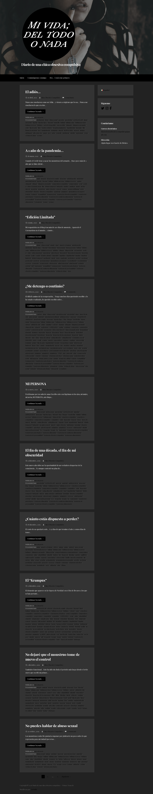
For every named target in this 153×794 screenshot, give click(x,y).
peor (49, 133)
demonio (28, 332)
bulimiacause (47, 417)
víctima (60, 366)
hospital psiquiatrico (59, 128)
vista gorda (54, 369)
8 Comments (71, 292)
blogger (69, 319)
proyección (37, 562)
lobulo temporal (50, 186)
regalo (68, 708)
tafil (32, 266)
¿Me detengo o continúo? (44, 286)
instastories (43, 700)
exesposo (28, 698)
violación (33, 369)
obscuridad (29, 191)
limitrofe (28, 258)
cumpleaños (36, 619)
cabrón (71, 690)
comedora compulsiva (69, 417)
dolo (33, 337)
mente (53, 258)
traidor (45, 711)
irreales (57, 343)
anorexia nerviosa (70, 754)
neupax (64, 189)
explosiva (65, 340)
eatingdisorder (67, 337)
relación (38, 356)
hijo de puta (33, 128)
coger (77, 611)
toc (57, 430)
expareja (44, 557)
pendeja (84, 348)
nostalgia (78, 425)
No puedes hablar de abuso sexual (51, 725)
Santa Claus (72, 634)
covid (80, 184)
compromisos (73, 184)
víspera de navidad (67, 639)
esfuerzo (74, 695)
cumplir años (44, 619)
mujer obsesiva (51, 189)
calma (43, 324)
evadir (33, 255)
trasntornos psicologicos (70, 266)
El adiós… (33, 91)
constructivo (83, 327)
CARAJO (55, 324)
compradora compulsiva (60, 184)
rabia (74, 353)
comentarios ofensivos (57, 613)
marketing (43, 703)
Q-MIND (43, 634)
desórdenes (41, 335)
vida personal (79, 366)
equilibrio (84, 555)
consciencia (75, 327)
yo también (62, 369)
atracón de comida (53, 178)
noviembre (72, 629)
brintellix (57, 122)
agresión (61, 120)
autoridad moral (30, 181)
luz (85, 557)
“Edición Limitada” (40, 217)
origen (37, 560)
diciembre (71, 619)
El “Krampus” (36, 580)
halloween (67, 759)
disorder (28, 337)
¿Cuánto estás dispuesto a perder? (52, 518)
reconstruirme (82, 261)
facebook (35, 698)
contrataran (42, 692)
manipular (54, 130)
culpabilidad (42, 555)
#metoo (39, 314)
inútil (49, 700)
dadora (55, 555)
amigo (66, 547)
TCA (41, 430)
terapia (53, 430)
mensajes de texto (49, 626)
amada (52, 245)
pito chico (52, 705)
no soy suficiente (38, 629)
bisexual (50, 122)
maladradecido (79, 700)
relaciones (44, 356)
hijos (39, 128)
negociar (62, 703)
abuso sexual (53, 120)
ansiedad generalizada (52, 317)
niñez (32, 560)
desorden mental (31, 335)
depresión (41, 332)
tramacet (34, 194)
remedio (59, 133)
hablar (61, 759)
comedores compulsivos (33, 488)
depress (48, 332)
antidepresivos (65, 317)
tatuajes (55, 358)
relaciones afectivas (55, 356)
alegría (39, 687)
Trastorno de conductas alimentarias (61, 197)
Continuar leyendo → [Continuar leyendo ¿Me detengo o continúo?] (35, 306)
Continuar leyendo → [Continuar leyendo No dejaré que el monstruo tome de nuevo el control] (35, 679)
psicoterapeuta (82, 350)
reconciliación (72, 261)
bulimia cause (70, 122)
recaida (53, 708)
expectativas (58, 340)
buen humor (52, 248)
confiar (61, 327)
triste (58, 639)
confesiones (45, 327)
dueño (68, 695)
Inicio (22, 78)
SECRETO (37, 764)
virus (69, 271)
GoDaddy (34, 789)
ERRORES (28, 340)
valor (58, 565)
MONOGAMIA (68, 130)
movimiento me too (31, 348)
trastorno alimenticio (41, 197)
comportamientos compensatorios (66, 552)
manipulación (45, 130)
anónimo (54, 754)
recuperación (44, 263)
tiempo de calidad (65, 358)
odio (79, 348)
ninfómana (70, 425)
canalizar (49, 324)
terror (64, 764)
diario (81, 335)
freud (66, 422)
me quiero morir (44, 425)
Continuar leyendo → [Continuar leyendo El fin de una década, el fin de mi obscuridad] (35, 475)
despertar (49, 335)
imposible (55, 255)
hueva (82, 698)
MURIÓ (71, 626)
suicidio (72, 133)
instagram (36, 700)
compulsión (63, 488)
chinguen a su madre (79, 125)
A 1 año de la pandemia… (44, 150)
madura (66, 186)
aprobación (29, 549)
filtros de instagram (56, 698)
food (65, 491)
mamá (78, 186)
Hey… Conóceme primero (60, 78)
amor (77, 314)
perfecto (36, 261)
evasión (37, 255)
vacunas (51, 202)
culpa (35, 555)
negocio (76, 130)
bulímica (40, 125)
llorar (34, 345)
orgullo (78, 703)
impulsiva (63, 255)
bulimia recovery (30, 125)
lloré (38, 345)
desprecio (75, 335)
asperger (73, 317)
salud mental (73, 263)
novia (82, 189)
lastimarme (84, 624)
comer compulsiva (72, 613)
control (27, 330)
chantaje (61, 324)
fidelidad (49, 621)
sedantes (81, 263)
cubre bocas (55, 253)
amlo (38, 178)
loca (39, 130)
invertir (54, 700)
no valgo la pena (49, 629)
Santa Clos (79, 634)
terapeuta (46, 430)
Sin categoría (38, 117)
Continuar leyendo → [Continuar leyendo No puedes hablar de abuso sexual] (35, 745)
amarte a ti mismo (65, 245)
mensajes (40, 626)
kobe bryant (78, 343)
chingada (69, 125)
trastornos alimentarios (47, 271)
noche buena (60, 629)
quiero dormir (51, 634)
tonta (34, 711)
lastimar (76, 624)
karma (53, 624)
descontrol (63, 253)
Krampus (70, 624)
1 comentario (69, 98)
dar (60, 555)
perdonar (84, 258)
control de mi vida (37, 330)
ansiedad (41, 317)
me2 (61, 345)
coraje (71, 616)
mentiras (67, 345)
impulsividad (71, 128)
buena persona (71, 248)
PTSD (60, 353)
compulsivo (55, 420)
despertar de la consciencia (62, 335)
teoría (80, 708)
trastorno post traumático (65, 199)
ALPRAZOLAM (78, 120)
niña (79, 761)
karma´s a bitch (61, 624)
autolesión (80, 178)
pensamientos (50, 560)
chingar (34, 184)
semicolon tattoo (79, 356)
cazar (27, 759)
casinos (79, 181)
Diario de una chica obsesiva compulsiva (50, 64)
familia (67, 557)
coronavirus (78, 250)
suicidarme (65, 133)
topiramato (79, 133)
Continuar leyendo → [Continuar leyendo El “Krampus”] (35, 600)
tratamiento (38, 202)
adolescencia (50, 412)
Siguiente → (66, 776)
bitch (81, 608)
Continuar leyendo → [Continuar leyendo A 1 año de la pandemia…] (35, 170)
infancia (34, 624)
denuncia (35, 332)
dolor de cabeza (45, 337)
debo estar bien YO (58, 330)
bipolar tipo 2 (42, 122)
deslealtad (79, 332)
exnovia (50, 340)
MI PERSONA (35, 383)
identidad (59, 621)
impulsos (84, 255)
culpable (49, 555)
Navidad (77, 626)
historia (73, 759)
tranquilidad (42, 194)
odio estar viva (37, 133)
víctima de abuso (30, 135)
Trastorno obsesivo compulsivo (45, 199)
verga (86, 133)
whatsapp (77, 639)
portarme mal (76, 632)
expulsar (72, 340)
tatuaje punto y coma (46, 358)
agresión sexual (61, 314)
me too (57, 345)
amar (57, 245)
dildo (53, 695)
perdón (78, 258)
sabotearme (53, 263)
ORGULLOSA (29, 705)
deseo (62, 332)
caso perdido (61, 125)
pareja (42, 632)
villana (63, 565)
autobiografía (71, 178)
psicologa (73, 350)
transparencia (51, 194)
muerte (53, 425)
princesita (59, 705)
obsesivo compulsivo (46, 191)
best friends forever (40, 549)
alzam (86, 120)
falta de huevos (44, 698)
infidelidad (41, 624)
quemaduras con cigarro (77, 191)
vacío (47, 565)
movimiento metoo (56, 348)
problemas (29, 562)
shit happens (34, 358)
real (57, 634)
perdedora (71, 258)
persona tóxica (45, 261)
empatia (61, 422)
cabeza (27, 324)
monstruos (41, 189)
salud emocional (63, 263)
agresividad (68, 120)
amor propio (33, 317)
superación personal (32, 430)
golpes (34, 343)
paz (46, 632)
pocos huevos (44, 350)
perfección (29, 261)
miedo (50, 703)
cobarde (37, 327)
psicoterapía (29, 353)
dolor (37, 337)
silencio (44, 764)
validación (53, 565)
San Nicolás (63, 634)
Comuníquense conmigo (37, 78)
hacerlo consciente (76, 557)
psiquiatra (64, 191)
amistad (71, 547)
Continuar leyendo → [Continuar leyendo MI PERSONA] (35, 403)
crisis (27, 128)
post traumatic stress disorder (59, 350)
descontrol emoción (74, 253)
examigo (37, 557)
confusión (67, 327)
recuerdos (35, 263)
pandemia (57, 191)
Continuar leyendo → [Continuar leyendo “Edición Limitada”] (35, 237)
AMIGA (55, 547)
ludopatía (60, 186)
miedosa (73, 345)
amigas (61, 547)
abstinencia (40, 120)
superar (37, 637)
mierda (60, 130)
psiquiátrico (53, 353)
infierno (48, 624)
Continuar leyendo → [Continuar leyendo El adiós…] (35, 111)
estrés (35, 340)
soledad (27, 266)
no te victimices (68, 348)
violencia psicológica (43, 369)
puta (64, 353)
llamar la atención (31, 130)
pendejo (36, 350)
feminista (28, 343)
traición (27, 194)
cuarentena (46, 253)
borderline (76, 319)
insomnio (79, 128)
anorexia (58, 483)
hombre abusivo (47, 128)
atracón (43, 178)
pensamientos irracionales (64, 560)
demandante (84, 330)
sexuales (74, 708)
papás (45, 133)
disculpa (71, 555)
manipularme (39, 761)
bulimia (62, 122)
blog (64, 319)
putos (53, 133)
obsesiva (36, 191)
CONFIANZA (53, 327)
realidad (47, 708)
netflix (83, 626)
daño (51, 619)
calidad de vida (35, 324)
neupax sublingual (73, 189)
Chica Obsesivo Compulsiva (50, 98)
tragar (59, 637)
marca (37, 703)
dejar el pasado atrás (34, 186)
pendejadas (29, 350)
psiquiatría (45, 353)
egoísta (77, 555)
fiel (54, 621)
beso (75, 687)
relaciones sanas (68, 356)
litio (84, 128)
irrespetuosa (64, 343)
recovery (28, 263)
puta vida (69, 353)
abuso (47, 120)
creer (54, 692)
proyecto (45, 562)
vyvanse (39, 135)
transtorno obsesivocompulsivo (67, 194)
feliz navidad (42, 621)
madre (42, 345)
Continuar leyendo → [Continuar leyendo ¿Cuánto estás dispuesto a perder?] (35, 539)
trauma (45, 202)
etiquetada (82, 619)
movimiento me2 (44, 348)
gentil (70, 698)
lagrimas (61, 700)
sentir (27, 358)
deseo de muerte (69, 332)
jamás (71, 343)
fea (57, 759)
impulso (78, 255)
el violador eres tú (78, 337)
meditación (47, 258)
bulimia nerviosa (80, 122)
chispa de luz (69, 250)
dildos (57, 695)
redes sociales (30, 356)
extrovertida (80, 340)
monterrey (64, 626)
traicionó (71, 637)
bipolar (35, 122)
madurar (72, 186)
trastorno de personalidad (67, 268)
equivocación (29, 557)
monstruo (34, 189)
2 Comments (71, 731)
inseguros (28, 700)
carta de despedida (49, 125)
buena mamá (61, 248)
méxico (83, 186)
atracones (28, 122)
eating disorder (56, 337)
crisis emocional (37, 253)
